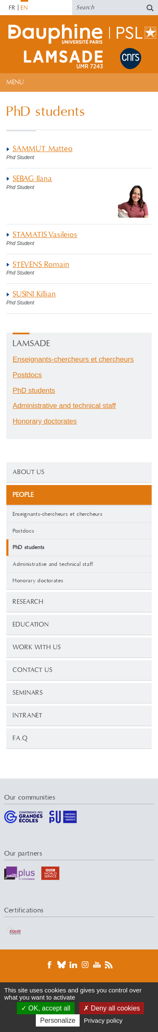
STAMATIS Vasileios (45, 235)
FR (12, 8)
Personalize (57, 1020)
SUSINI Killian (34, 294)
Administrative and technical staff (53, 564)
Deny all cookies (111, 1008)
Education (31, 625)
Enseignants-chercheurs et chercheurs (57, 514)
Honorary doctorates (38, 580)
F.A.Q (20, 738)
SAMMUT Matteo (43, 149)
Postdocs (23, 531)
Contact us (33, 670)
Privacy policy (103, 1020)
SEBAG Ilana (32, 179)
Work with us (37, 647)
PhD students (34, 391)
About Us (29, 472)
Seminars (28, 693)
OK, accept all (45, 1008)
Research (28, 602)
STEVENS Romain (41, 264)
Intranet (28, 716)
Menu (15, 82)
